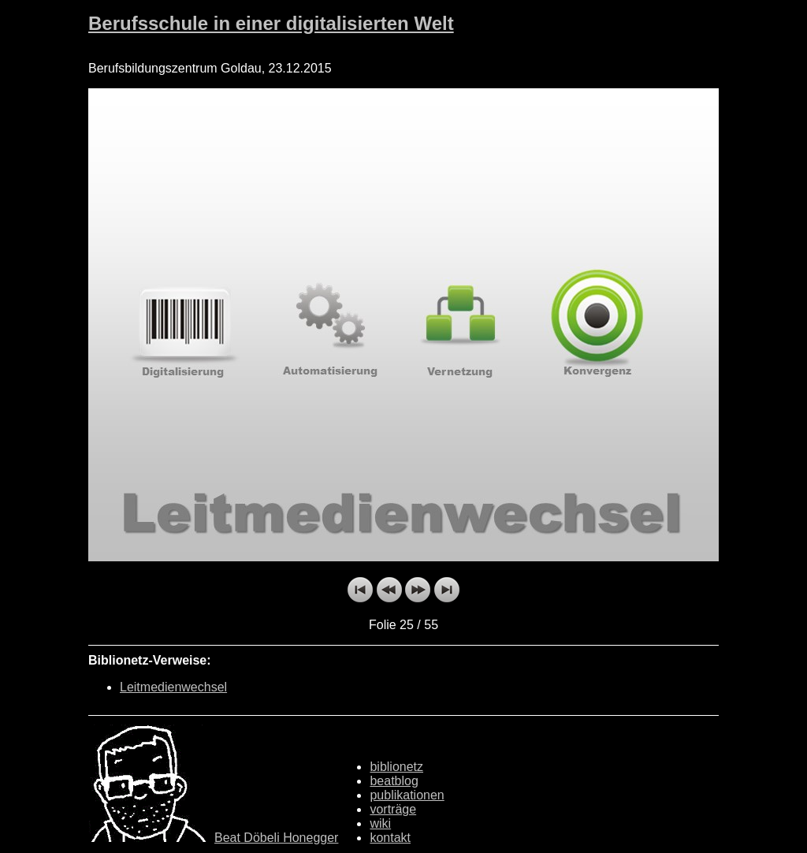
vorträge (393, 809)
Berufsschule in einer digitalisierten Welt (271, 23)
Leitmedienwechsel (173, 687)
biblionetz (396, 766)
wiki (380, 823)
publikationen (407, 795)
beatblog (394, 781)
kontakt (390, 837)
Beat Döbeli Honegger (276, 837)
